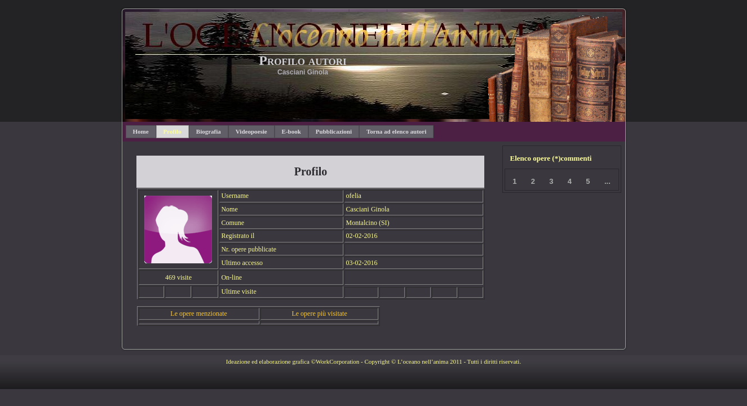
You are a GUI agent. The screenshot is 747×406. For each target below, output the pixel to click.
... (607, 181)
